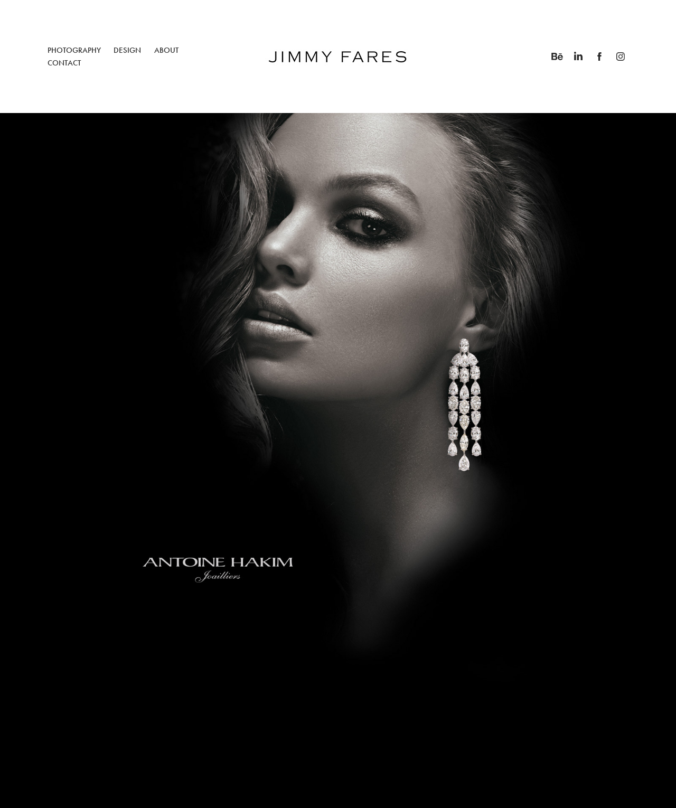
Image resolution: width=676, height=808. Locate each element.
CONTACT (64, 63)
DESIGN (127, 50)
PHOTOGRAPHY (74, 50)
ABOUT (166, 50)
